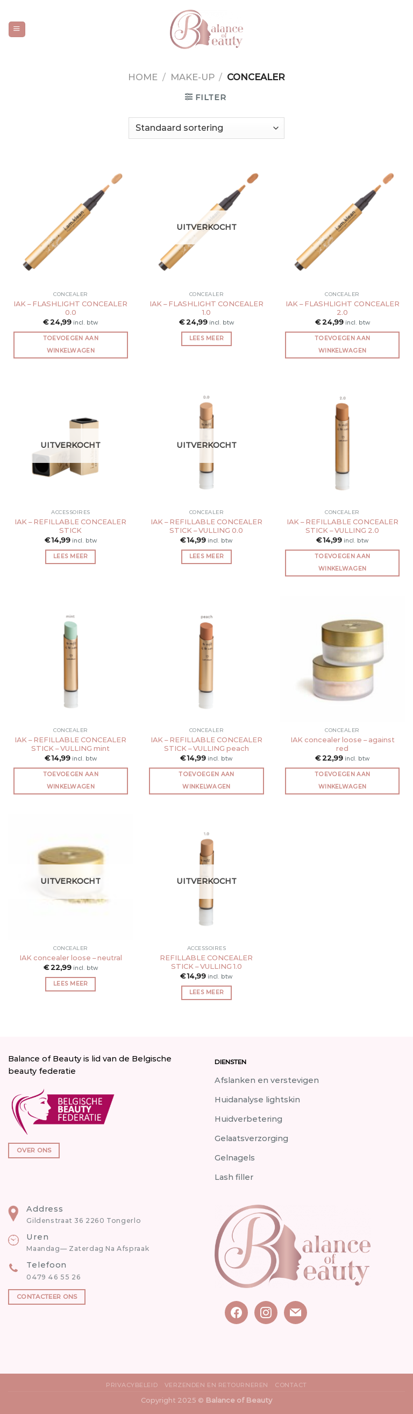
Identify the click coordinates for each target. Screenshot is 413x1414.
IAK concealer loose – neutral (70, 957)
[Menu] (17, 30)
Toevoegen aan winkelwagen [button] (70, 344)
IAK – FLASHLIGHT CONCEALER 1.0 (206, 308)
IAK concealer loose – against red (342, 744)
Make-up (192, 77)
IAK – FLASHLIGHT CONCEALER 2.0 (343, 308)
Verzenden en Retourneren (216, 1385)
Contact (291, 1385)
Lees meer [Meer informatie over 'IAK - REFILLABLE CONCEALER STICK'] (70, 556)
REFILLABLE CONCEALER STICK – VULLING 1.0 (206, 962)
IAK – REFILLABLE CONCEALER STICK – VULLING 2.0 (342, 526)
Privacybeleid (132, 1385)
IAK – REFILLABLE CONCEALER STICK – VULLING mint (70, 744)
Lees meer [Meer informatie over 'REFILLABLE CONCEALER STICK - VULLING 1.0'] (206, 992)
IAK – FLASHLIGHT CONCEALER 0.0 (70, 308)
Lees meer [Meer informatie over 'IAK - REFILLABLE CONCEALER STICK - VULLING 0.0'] (206, 556)
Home (143, 77)
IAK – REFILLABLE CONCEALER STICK (70, 526)
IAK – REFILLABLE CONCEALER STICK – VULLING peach (206, 744)
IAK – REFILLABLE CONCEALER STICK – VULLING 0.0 (206, 526)
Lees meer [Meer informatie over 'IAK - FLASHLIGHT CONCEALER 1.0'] (206, 338)
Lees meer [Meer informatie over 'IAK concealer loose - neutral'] (70, 983)
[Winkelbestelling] (206, 128)
